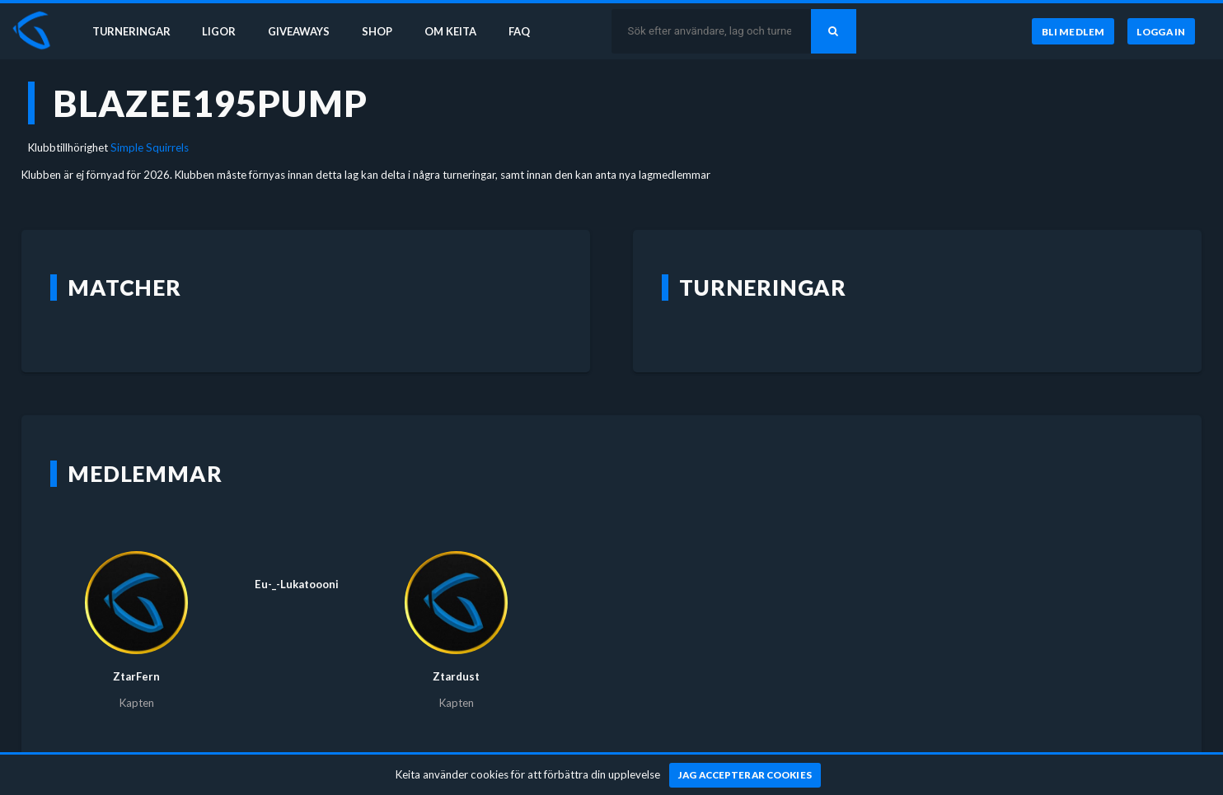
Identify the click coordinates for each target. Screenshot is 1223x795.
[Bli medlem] (1072, 32)
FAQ (529, 31)
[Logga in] (1161, 32)
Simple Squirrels (149, 147)
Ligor (223, 31)
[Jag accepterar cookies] (745, 775)
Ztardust (456, 676)
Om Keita (458, 31)
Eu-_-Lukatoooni (297, 584)
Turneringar (133, 31)
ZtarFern (136, 676)
